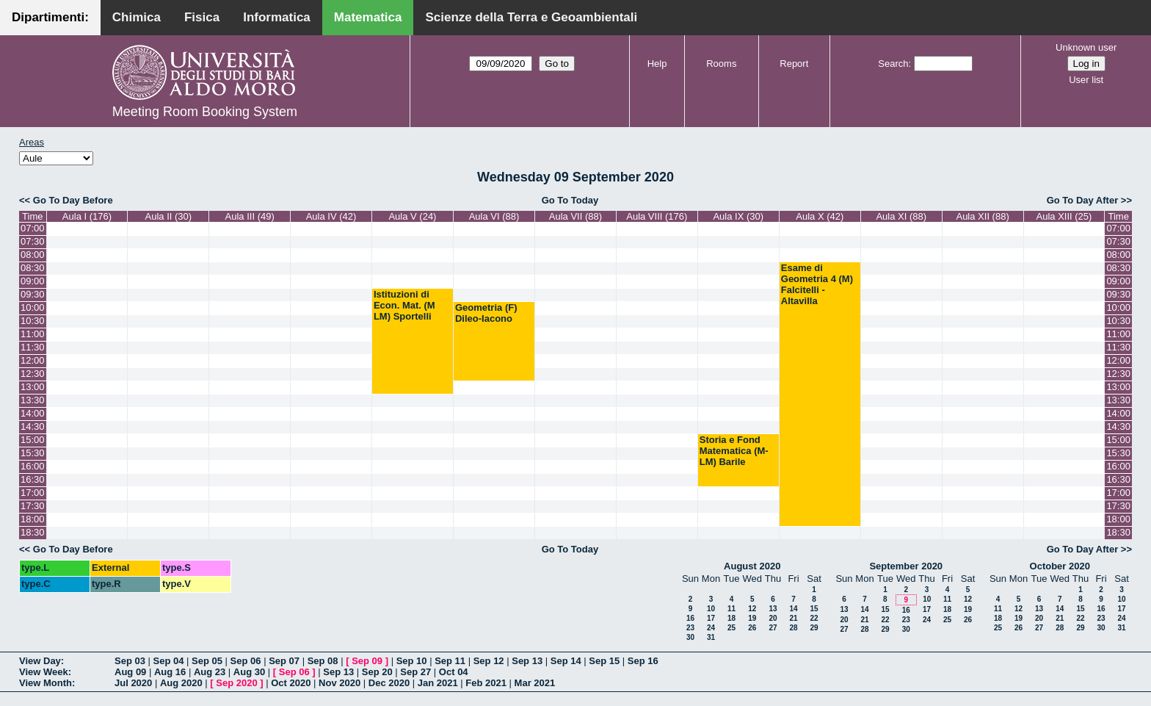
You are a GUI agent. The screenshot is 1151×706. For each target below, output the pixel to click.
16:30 (33, 479)
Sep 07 (284, 660)
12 (752, 609)
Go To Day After (1083, 200)
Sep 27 (415, 671)
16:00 (33, 466)
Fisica (201, 17)
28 (793, 628)
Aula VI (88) (494, 216)
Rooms (721, 63)
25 (731, 628)
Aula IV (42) (331, 216)
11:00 (33, 333)
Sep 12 (488, 660)
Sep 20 (377, 671)
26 (752, 628)
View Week (43, 671)
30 (690, 637)
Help (657, 63)
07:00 (33, 228)
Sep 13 (527, 660)
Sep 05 (207, 660)
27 (773, 628)
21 (793, 618)
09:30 (33, 294)
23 (690, 628)
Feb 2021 (485, 682)
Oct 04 (453, 671)
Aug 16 (170, 671)
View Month (45, 682)
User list (1086, 79)
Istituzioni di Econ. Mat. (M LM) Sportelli (404, 305)
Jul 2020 (133, 682)
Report (794, 63)
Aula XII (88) (982, 216)
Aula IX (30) (738, 216)
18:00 (33, 519)
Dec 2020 (389, 682)
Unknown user (1086, 47)
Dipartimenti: (50, 17)
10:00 (33, 307)
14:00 (33, 413)
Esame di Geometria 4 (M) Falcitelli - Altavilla (817, 284)
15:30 (33, 452)
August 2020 (752, 566)
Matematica (368, 17)
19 (752, 618)
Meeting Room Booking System (204, 111)
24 (711, 628)
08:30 (33, 267)
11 (731, 609)
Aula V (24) (412, 216)
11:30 (33, 347)
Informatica (277, 17)
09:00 (33, 281)
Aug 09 (130, 671)
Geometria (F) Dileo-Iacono (486, 313)
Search (893, 63)
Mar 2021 (535, 682)
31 (711, 637)
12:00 (33, 360)
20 (773, 618)
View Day (40, 660)
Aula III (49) (250, 216)
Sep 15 (604, 660)
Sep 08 (323, 660)
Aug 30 (249, 671)
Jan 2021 (438, 682)
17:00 (33, 492)
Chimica (136, 17)
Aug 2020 (181, 682)
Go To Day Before (73, 200)
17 (711, 618)
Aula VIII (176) (656, 216)
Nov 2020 (339, 682)
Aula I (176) (87, 216)
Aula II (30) (168, 216)
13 (773, 609)
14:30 (33, 426)
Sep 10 (411, 660)
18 (731, 618)
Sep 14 (566, 660)
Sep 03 (130, 660)
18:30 (33, 532)
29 (814, 628)
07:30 (33, 241)
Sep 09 (367, 660)
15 (814, 609)
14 (793, 609)
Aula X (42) (819, 216)
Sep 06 (245, 660)
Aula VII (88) (575, 216)
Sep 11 (450, 660)
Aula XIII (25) (1064, 216)
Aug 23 (209, 671)
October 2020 (1060, 566)
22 (814, 618)
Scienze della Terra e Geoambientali (531, 17)
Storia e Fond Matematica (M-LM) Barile (734, 450)
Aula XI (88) (901, 216)
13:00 (33, 386)
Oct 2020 (291, 682)
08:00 (33, 254)
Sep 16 (643, 660)
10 (711, 609)
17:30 (33, 505)
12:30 (33, 373)
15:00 (33, 439)
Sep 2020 (236, 682)
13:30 (33, 400)
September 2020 (906, 566)
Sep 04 (168, 660)
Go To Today (570, 200)
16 (690, 618)
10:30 (33, 320)
